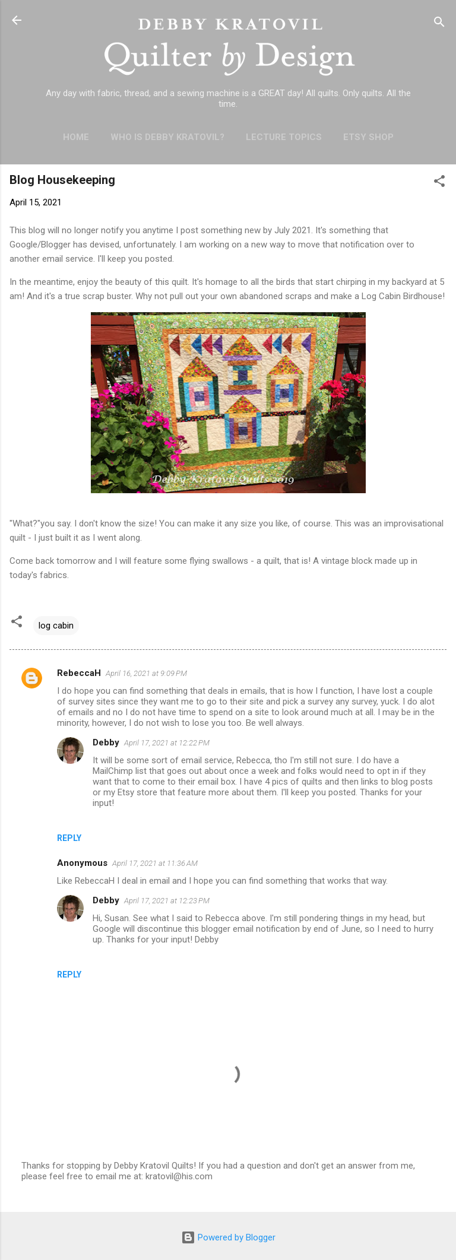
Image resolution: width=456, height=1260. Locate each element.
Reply (69, 838)
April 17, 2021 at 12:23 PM (167, 900)
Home (76, 137)
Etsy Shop (368, 137)
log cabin (56, 625)
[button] (439, 183)
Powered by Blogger (228, 1237)
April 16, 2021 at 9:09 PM (146, 673)
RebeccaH (79, 673)
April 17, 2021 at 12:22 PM (167, 742)
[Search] (439, 24)
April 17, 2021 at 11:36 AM (155, 863)
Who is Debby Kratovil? (167, 137)
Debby (106, 742)
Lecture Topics (284, 137)
